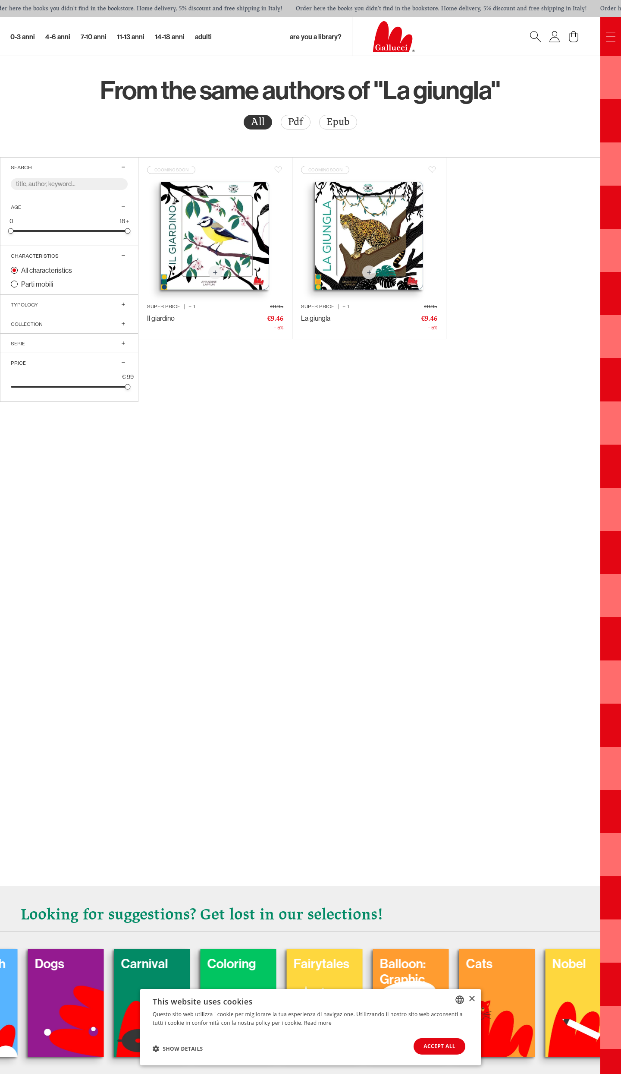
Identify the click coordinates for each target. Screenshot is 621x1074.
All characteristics (46, 270)
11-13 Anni (130, 36)
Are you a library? (316, 36)
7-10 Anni (94, 36)
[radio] (258, 122)
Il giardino (161, 318)
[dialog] (310, 1027)
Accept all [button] (439, 1046)
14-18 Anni (170, 36)
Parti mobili (37, 284)
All (258, 122)
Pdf (295, 122)
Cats (496, 963)
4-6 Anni (57, 36)
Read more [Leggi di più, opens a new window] (318, 1023)
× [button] (471, 999)
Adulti (203, 36)
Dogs (67, 963)
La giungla (315, 318)
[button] (178, 1048)
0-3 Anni (22, 36)
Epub (338, 122)
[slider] (11, 231)
